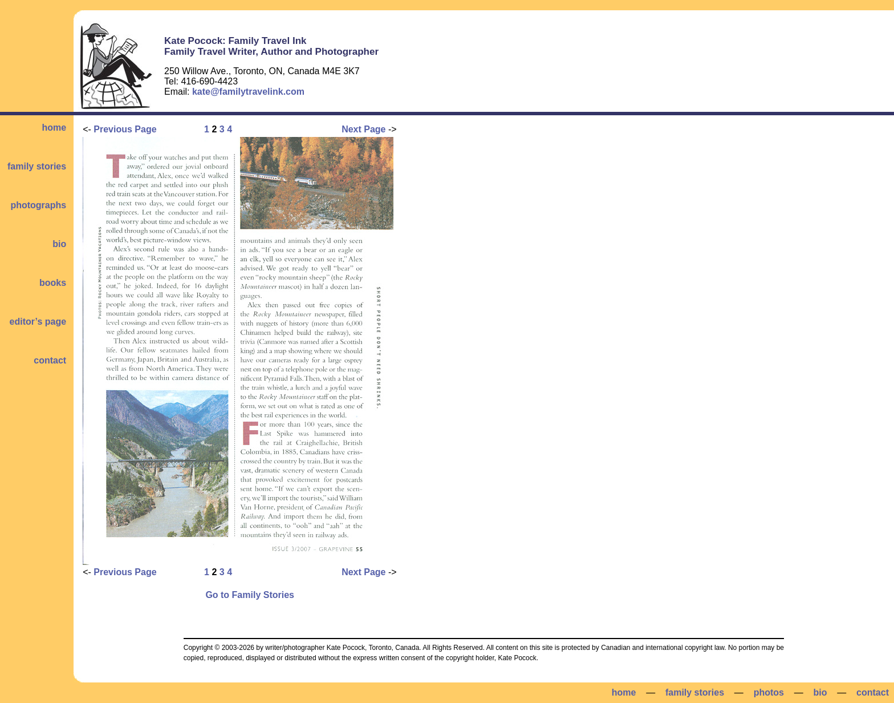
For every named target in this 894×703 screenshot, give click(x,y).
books (52, 283)
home (54, 127)
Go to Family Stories (249, 595)
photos (769, 692)
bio (59, 244)
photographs (38, 205)
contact (50, 360)
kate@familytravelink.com (248, 91)
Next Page (363, 129)
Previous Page (125, 129)
